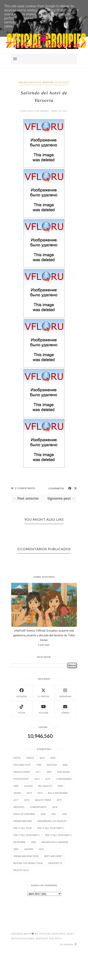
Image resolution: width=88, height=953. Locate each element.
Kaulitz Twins (43, 799)
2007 (49, 771)
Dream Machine (22, 821)
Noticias (52, 764)
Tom (38, 764)
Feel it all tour (22, 828)
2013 (29, 792)
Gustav (28, 785)
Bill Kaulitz (45, 785)
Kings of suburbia (24, 814)
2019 (59, 799)
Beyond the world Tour (28, 863)
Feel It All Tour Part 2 (26, 835)
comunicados (38, 806)
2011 (38, 771)
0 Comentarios (25, 488)
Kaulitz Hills (21, 870)
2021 (53, 814)
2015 (47, 778)
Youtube (43, 708)
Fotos (17, 757)
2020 (43, 814)
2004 (33, 842)
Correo (65, 708)
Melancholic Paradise (55, 842)
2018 (54, 806)
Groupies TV (55, 863)
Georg (17, 792)
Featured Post (22, 764)
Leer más (44, 644)
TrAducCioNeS (21, 771)
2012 (36, 778)
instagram (65, 692)
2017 (16, 799)
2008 (64, 764)
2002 (16, 849)
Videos (30, 757)
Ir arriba (68, 944)
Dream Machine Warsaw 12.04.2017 (44, 82)
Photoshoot (21, 778)
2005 (60, 785)
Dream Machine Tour (25, 856)
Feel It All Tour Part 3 (50, 828)
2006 (16, 785)
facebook (21, 692)
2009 (52, 757)
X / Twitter (43, 692)
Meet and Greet (53, 856)
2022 (41, 849)
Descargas (63, 771)
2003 (64, 814)
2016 (26, 799)
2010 (42, 757)
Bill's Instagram (58, 792)
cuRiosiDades (64, 778)
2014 (40, 792)
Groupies (18, 806)
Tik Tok (21, 708)
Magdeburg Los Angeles (52, 821)
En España (19, 842)
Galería (28, 849)
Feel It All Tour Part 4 (58, 835)
